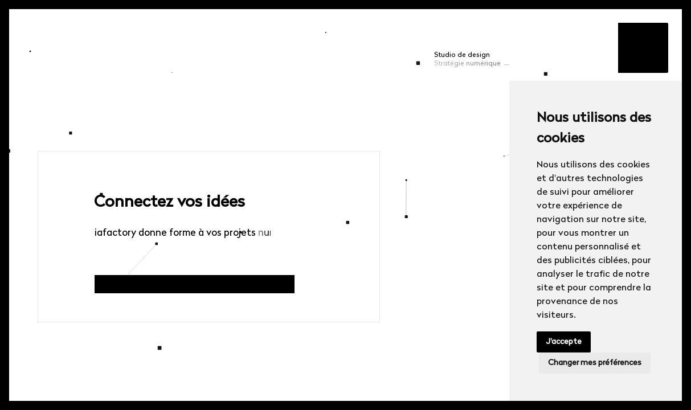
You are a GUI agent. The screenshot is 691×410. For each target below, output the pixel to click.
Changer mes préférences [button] (594, 363)
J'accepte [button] (564, 342)
